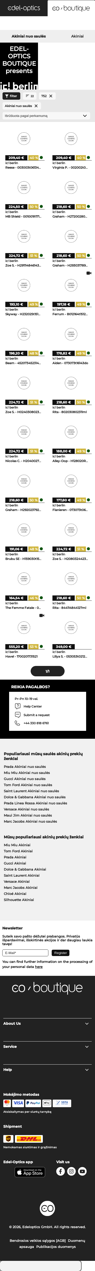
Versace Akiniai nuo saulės (26, 809)
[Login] (47, 24)
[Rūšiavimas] (46, 116)
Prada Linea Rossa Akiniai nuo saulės (35, 803)
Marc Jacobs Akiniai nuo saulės (30, 821)
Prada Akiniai (15, 857)
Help (46, 1069)
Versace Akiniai (17, 881)
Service (46, 1046)
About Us (46, 1023)
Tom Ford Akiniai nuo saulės (28, 785)
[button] (24, 8)
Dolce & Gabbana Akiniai (25, 869)
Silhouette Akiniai (19, 900)
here (39, 967)
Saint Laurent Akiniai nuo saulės (31, 791)
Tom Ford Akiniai (18, 851)
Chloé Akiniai (15, 894)
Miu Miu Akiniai (17, 845)
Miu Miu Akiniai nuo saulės (27, 773)
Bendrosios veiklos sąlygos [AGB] (38, 1241)
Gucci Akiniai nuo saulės (25, 779)
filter (10, 96)
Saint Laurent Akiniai (22, 875)
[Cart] (79, 24)
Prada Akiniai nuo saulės (25, 767)
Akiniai (77, 36)
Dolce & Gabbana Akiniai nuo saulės (35, 797)
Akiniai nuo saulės (29, 36)
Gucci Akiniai (15, 863)
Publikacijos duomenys (56, 1247)
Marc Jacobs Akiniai (20, 888)
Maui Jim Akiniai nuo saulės (28, 815)
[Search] (16, 24)
